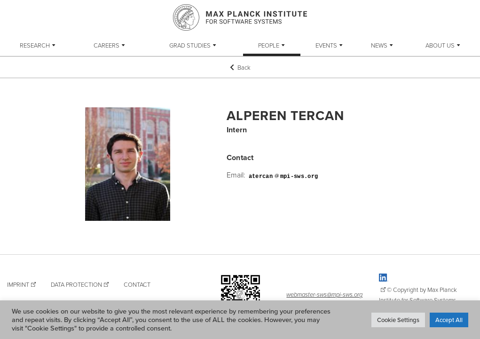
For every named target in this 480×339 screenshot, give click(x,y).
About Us (440, 45)
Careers (106, 45)
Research (35, 45)
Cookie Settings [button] (398, 319)
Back (240, 67)
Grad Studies (190, 45)
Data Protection (76, 284)
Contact (137, 284)
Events (326, 45)
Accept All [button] (449, 319)
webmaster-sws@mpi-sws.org (324, 294)
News (379, 45)
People (268, 45)
